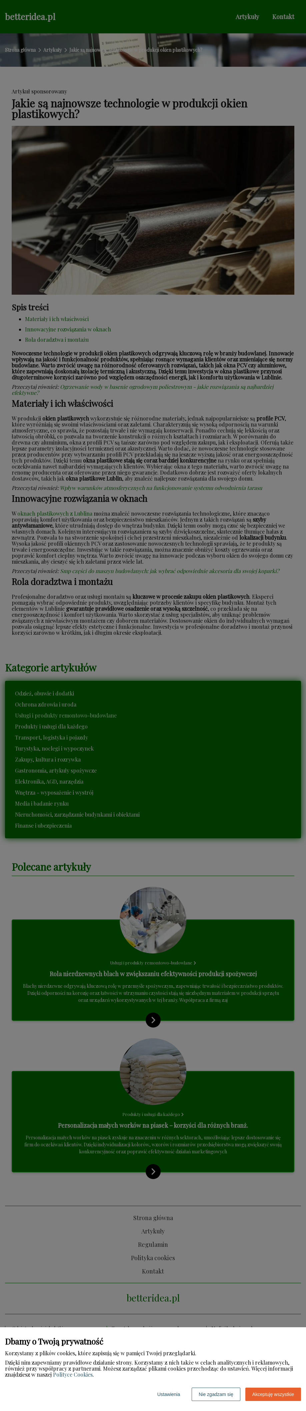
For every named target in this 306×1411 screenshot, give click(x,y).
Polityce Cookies (73, 1374)
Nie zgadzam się (216, 1394)
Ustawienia (168, 1394)
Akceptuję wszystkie (273, 1394)
